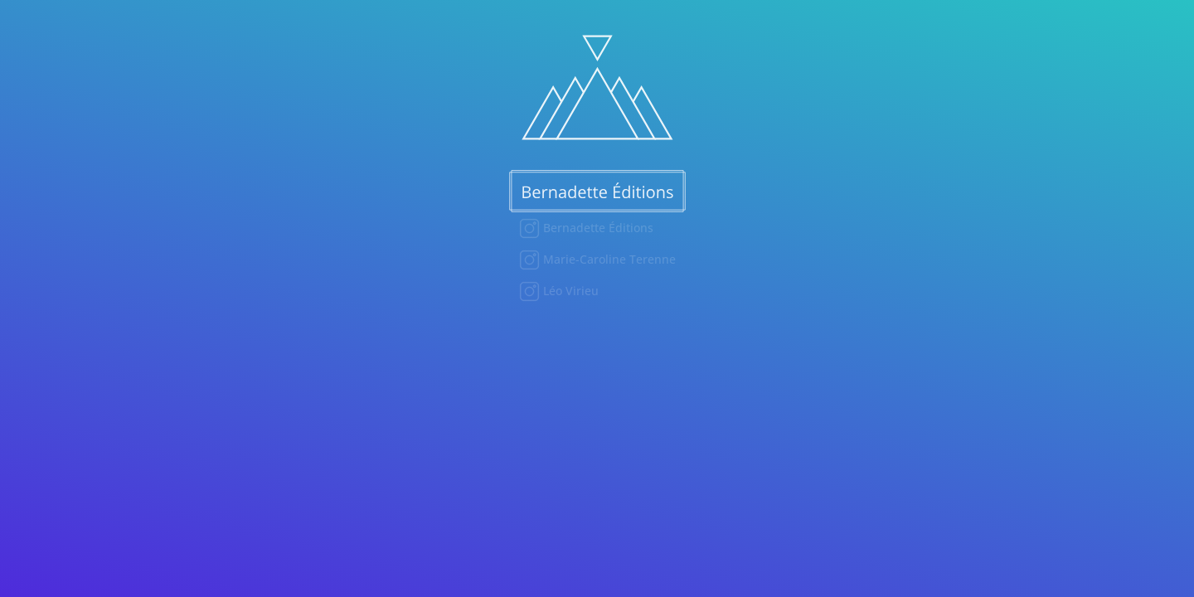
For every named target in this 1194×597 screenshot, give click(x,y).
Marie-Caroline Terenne (608, 259)
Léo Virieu (569, 290)
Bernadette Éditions (596, 227)
